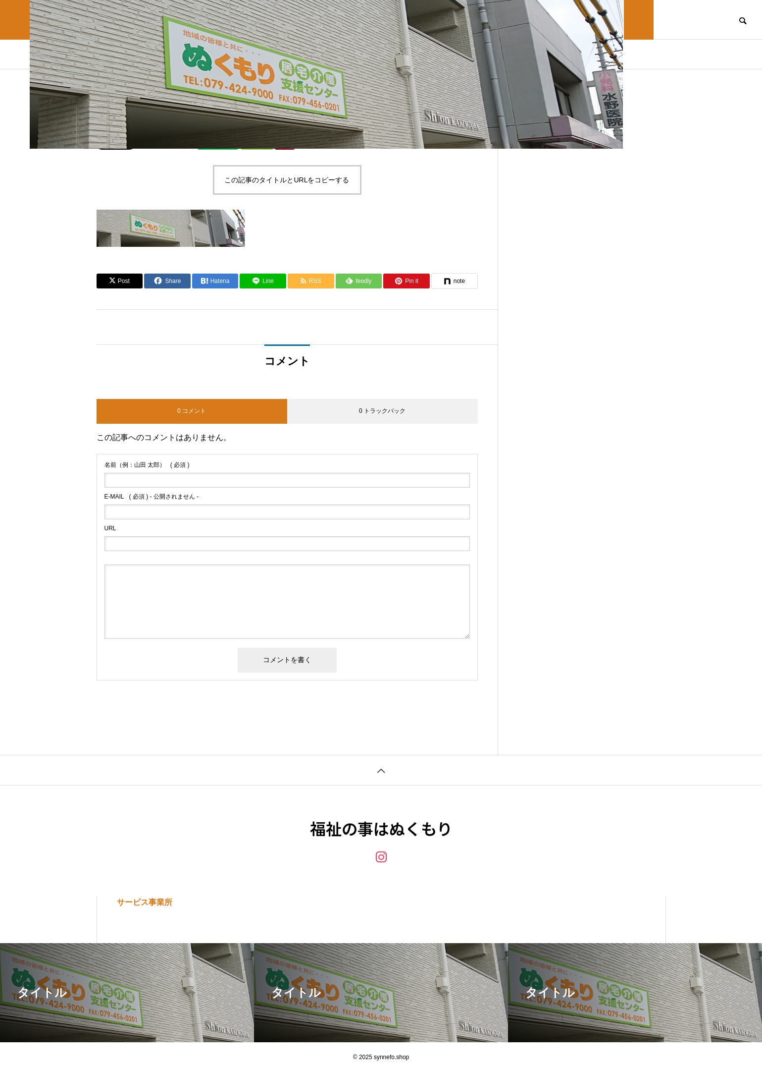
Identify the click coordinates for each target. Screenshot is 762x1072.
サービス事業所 (144, 902)
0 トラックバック (382, 410)
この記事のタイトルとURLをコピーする (286, 180)
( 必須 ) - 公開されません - (151, 497)
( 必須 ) (147, 465)
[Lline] (263, 281)
